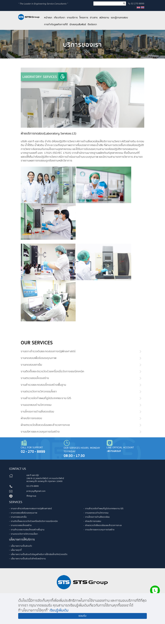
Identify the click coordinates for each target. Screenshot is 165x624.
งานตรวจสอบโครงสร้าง (35, 378)
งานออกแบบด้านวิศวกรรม (36, 405)
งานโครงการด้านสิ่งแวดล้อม (37, 412)
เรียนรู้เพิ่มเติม (59, 610)
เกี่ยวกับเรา (59, 18)
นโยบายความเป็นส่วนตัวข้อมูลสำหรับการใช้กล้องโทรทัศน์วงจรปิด (39, 554)
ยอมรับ (82, 616)
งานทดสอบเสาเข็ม (31, 365)
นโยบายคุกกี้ (16, 550)
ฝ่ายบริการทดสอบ (31, 418)
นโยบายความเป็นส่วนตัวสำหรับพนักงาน (28, 558)
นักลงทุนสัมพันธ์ (77, 24)
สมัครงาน (104, 18)
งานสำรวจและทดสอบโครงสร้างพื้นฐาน (43, 385)
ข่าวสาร (94, 18)
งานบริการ (72, 18)
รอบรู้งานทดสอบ (119, 18)
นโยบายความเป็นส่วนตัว (21, 546)
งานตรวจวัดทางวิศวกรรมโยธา (39, 392)
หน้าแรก (48, 18)
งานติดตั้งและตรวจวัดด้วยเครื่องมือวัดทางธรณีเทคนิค (52, 372)
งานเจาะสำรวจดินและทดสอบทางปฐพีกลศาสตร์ (48, 351)
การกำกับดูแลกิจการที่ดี (56, 24)
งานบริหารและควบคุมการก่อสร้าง (40, 432)
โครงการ (83, 18)
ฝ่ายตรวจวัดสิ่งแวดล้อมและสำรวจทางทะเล (45, 425)
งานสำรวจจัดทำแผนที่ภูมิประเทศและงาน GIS (46, 398)
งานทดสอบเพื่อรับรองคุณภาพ (38, 358)
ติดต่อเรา (92, 24)
